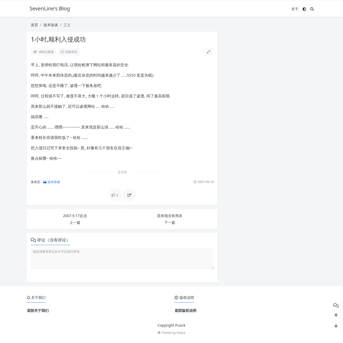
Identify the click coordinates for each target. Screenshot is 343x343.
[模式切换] (304, 9)
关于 (294, 8)
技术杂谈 (51, 24)
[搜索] (312, 9)
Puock (181, 333)
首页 (34, 24)
